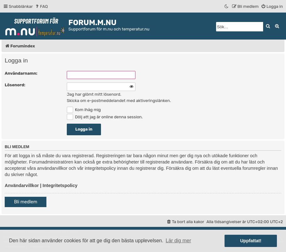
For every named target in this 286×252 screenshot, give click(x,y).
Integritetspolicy (60, 185)
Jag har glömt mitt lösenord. (94, 94)
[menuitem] (41, 6)
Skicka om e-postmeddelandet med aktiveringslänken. (119, 100)
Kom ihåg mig (84, 109)
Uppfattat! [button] (251, 240)
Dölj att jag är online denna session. (105, 117)
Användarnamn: (21, 73)
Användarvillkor (22, 185)
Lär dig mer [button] (178, 240)
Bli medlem (25, 202)
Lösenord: (15, 85)
